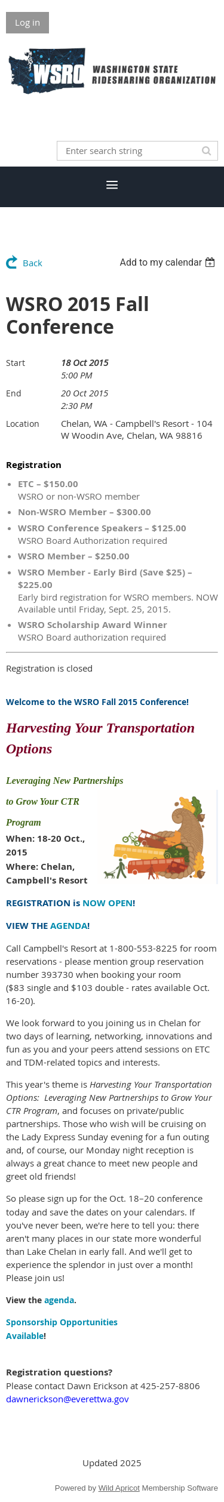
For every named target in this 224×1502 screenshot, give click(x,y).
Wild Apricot (119, 1487)
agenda (59, 1300)
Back (32, 263)
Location (22, 423)
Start (15, 362)
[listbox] (168, 262)
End (14, 393)
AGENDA (68, 925)
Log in (27, 22)
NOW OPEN (107, 903)
